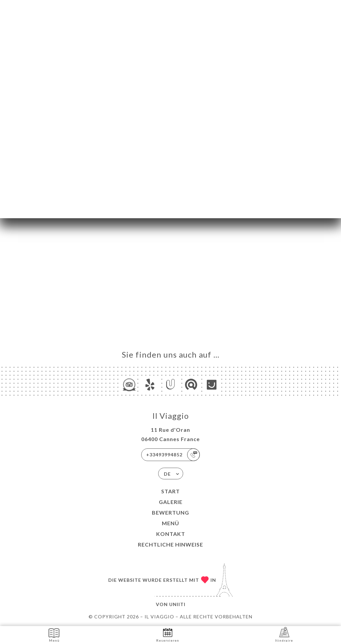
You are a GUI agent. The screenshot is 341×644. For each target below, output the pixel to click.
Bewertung (170, 512)
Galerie (170, 502)
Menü (170, 523)
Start (170, 491)
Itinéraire (284, 634)
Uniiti (177, 604)
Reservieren (167, 634)
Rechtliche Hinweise (170, 544)
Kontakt (170, 534)
